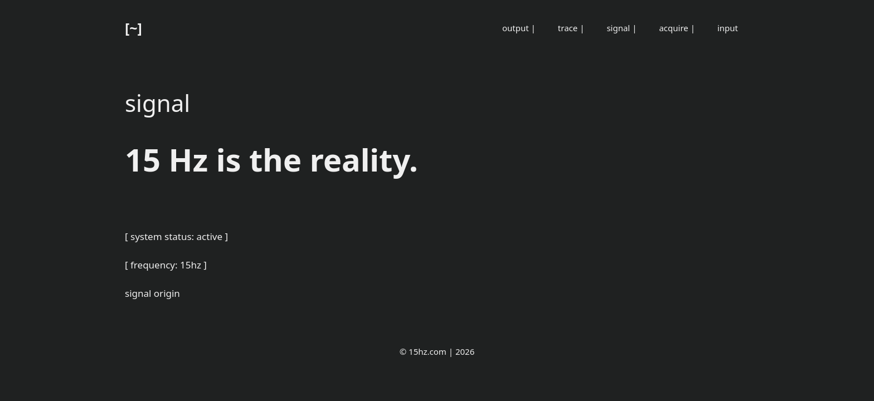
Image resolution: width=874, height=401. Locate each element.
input (727, 27)
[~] (133, 27)
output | (519, 27)
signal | (621, 27)
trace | (571, 27)
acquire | (677, 27)
